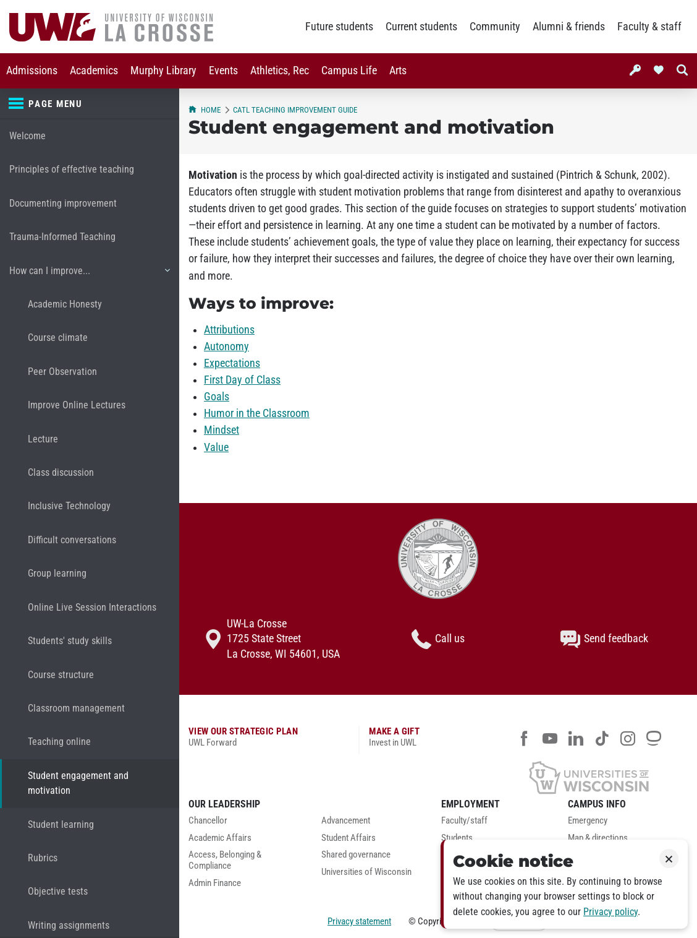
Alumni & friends (569, 26)
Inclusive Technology (69, 506)
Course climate (58, 337)
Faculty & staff (649, 26)
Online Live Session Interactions (92, 607)
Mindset (221, 430)
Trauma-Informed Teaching (62, 237)
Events (223, 70)
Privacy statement (359, 921)
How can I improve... (89, 275)
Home (204, 109)
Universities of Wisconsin (366, 872)
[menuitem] (32, 70)
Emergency (587, 820)
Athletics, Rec (279, 70)
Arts (398, 70)
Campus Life (349, 70)
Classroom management (76, 708)
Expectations (232, 363)
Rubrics (42, 858)
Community (495, 26)
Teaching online (59, 741)
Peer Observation (62, 371)
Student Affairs (348, 838)
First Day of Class (242, 380)
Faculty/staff (464, 820)
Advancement (345, 820)
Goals (216, 396)
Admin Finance (214, 883)
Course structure (61, 675)
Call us (438, 639)
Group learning (57, 573)
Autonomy (226, 346)
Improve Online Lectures (76, 405)
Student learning (61, 824)
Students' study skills (70, 641)
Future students (339, 26)
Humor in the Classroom (257, 413)
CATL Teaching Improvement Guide (295, 109)
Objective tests (58, 891)
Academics (94, 70)
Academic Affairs (219, 838)
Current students (421, 26)
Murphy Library (163, 70)
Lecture (43, 439)
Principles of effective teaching (71, 169)
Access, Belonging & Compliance (224, 860)
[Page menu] (89, 103)
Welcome (27, 136)
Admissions (31, 70)
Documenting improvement (63, 203)
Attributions (229, 330)
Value (216, 447)
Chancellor (207, 820)
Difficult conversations (72, 540)
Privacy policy (610, 912)
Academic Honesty (65, 304)
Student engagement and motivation (78, 783)
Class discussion (61, 472)
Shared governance (356, 855)
